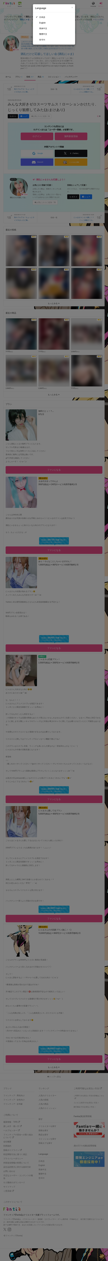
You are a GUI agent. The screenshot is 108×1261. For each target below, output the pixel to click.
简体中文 (43, 28)
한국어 (42, 40)
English (42, 23)
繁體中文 (43, 34)
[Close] (72, 7)
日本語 (42, 17)
